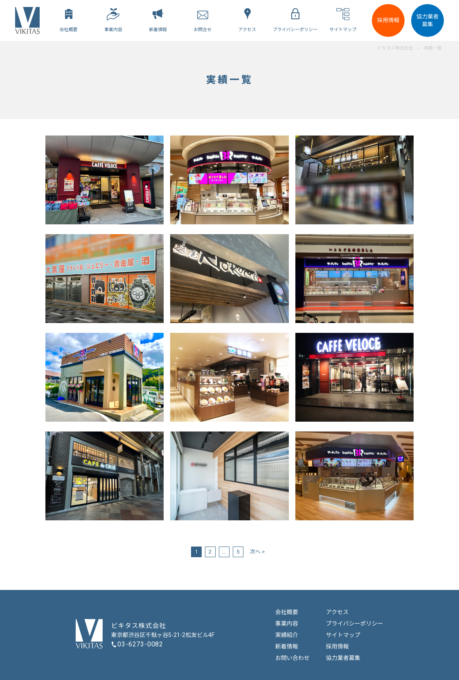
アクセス (337, 612)
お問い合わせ (292, 658)
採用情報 (388, 20)
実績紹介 (286, 635)
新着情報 (286, 646)
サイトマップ (343, 635)
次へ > (257, 552)
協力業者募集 (427, 20)
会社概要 (286, 612)
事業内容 (286, 623)
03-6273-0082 (140, 644)
